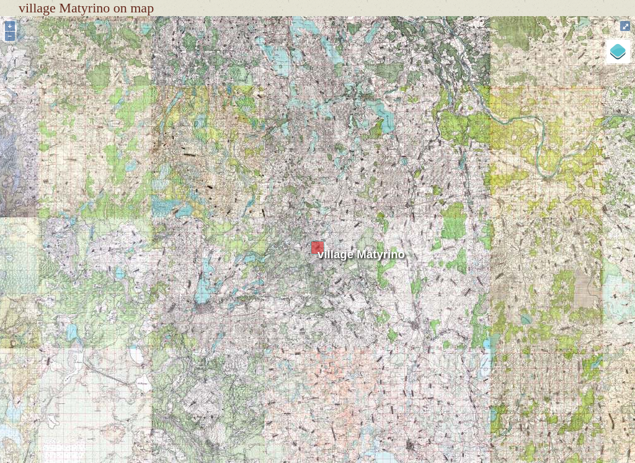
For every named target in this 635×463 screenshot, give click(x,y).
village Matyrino (361, 254)
